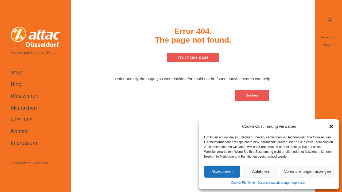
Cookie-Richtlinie (243, 183)
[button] (331, 126)
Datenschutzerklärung (273, 183)
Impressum (299, 183)
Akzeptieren (221, 171)
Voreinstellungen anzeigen (307, 171)
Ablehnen (260, 171)
